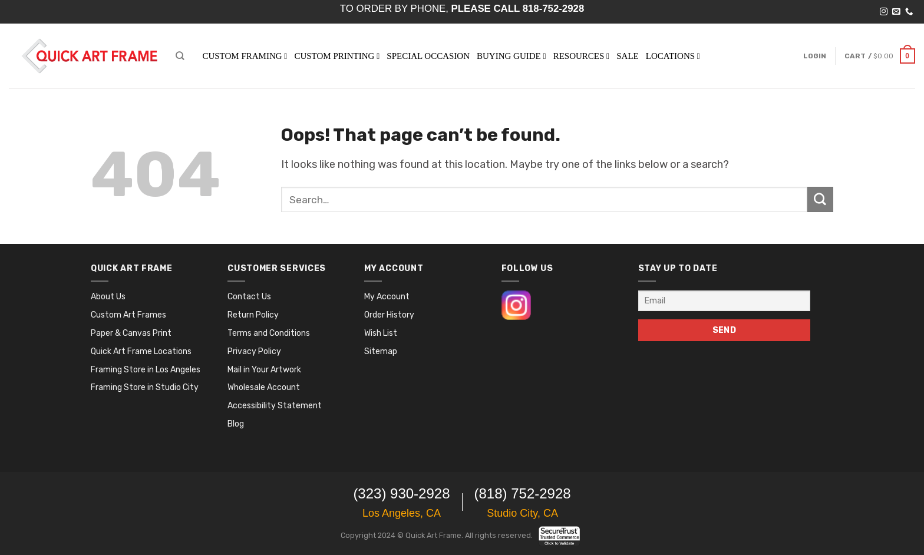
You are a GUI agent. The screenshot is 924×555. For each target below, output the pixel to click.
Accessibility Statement (274, 406)
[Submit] (820, 200)
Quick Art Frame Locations (141, 351)
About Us (108, 297)
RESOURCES (581, 56)
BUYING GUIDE (511, 56)
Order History (389, 315)
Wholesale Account (263, 387)
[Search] (180, 56)
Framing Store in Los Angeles (145, 370)
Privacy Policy (254, 351)
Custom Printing (337, 56)
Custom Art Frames (128, 315)
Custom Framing (244, 56)
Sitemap (380, 351)
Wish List (380, 333)
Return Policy (253, 315)
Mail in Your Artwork (264, 370)
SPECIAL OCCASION (428, 56)
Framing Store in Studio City (145, 387)
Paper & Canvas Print (131, 333)
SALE (627, 56)
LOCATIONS (673, 56)
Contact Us (249, 297)
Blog (235, 424)
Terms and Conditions (268, 333)
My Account (387, 297)
